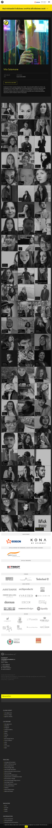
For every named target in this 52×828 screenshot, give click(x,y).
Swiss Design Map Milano (9, 769)
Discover (5, 807)
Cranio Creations (7, 740)
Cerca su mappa (7, 714)
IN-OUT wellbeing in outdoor (10, 784)
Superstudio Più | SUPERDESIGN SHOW (12, 776)
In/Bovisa (5, 787)
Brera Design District (8, 738)
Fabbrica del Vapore (8, 791)
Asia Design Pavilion (8, 782)
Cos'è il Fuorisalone (8, 818)
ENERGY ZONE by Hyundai (9, 764)
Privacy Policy (4, 679)
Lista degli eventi (7, 713)
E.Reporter (6, 726)
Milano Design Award (8, 789)
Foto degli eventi (7, 724)
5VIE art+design (7, 773)
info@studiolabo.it (7, 667)
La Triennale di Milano (8, 786)
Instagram (6, 727)
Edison (5, 733)
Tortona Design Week (8, 767)
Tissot (5, 736)
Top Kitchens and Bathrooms (10, 775)
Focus (5, 805)
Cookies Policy (11, 679)
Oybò (5, 747)
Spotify (5, 731)
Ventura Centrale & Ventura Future (11, 771)
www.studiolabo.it (7, 669)
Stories (5, 811)
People (5, 809)
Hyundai (5, 735)
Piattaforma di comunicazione (10, 822)
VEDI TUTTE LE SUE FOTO (10, 82)
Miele (5, 744)
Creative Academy (8, 729)
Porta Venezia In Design (9, 778)
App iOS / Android (7, 716)
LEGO (5, 742)
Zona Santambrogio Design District (11, 780)
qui (46, 824)
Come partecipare (7, 820)
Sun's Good (6, 746)
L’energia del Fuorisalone (9, 762)
